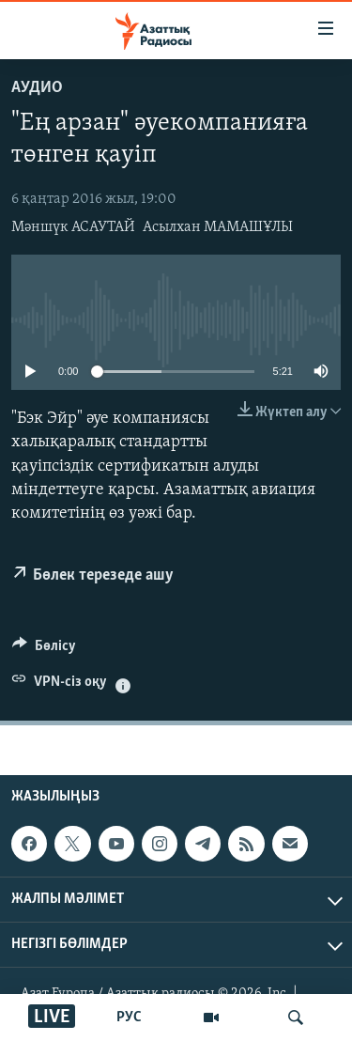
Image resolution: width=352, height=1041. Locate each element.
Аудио (37, 88)
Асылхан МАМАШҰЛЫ (218, 227)
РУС (129, 1017)
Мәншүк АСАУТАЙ (73, 227)
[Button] (44, 650)
